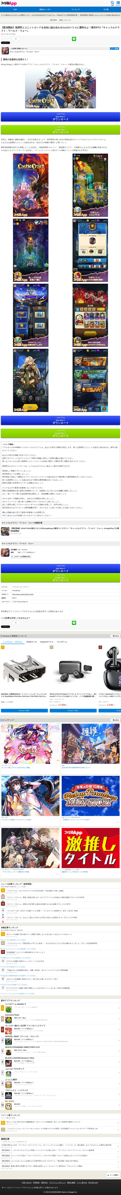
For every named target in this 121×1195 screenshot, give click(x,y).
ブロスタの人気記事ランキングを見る (13, 966)
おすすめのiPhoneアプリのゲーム (43, 15)
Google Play (60, 130)
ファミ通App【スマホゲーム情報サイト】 (15, 15)
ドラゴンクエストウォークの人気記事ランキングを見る (19, 949)
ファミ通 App (9, 3)
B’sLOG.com (93, 1183)
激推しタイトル (65, 20)
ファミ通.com (82, 1183)
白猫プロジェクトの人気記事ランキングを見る (16, 957)
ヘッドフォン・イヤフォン (13, 642)
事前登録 (53, 20)
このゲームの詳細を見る (22, 556)
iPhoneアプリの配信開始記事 (67, 15)
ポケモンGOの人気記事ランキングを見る (14, 984)
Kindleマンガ (31, 642)
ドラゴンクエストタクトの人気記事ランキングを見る (18, 993)
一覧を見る (115, 636)
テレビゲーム (62, 642)
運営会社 (44, 1183)
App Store (60, 117)
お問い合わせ (27, 1183)
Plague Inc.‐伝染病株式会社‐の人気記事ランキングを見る (18, 975)
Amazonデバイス (46, 642)
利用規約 (36, 1183)
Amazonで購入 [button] (24, 711)
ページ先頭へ (114, 1175)
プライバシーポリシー (57, 1183)
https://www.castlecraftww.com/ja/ (22, 594)
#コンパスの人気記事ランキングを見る (14, 940)
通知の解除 (71, 1183)
